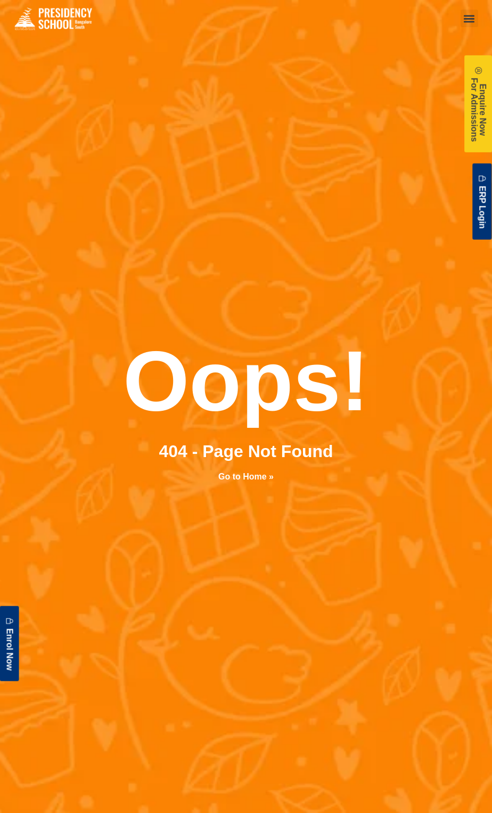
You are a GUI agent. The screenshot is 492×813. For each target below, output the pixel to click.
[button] (469, 18)
